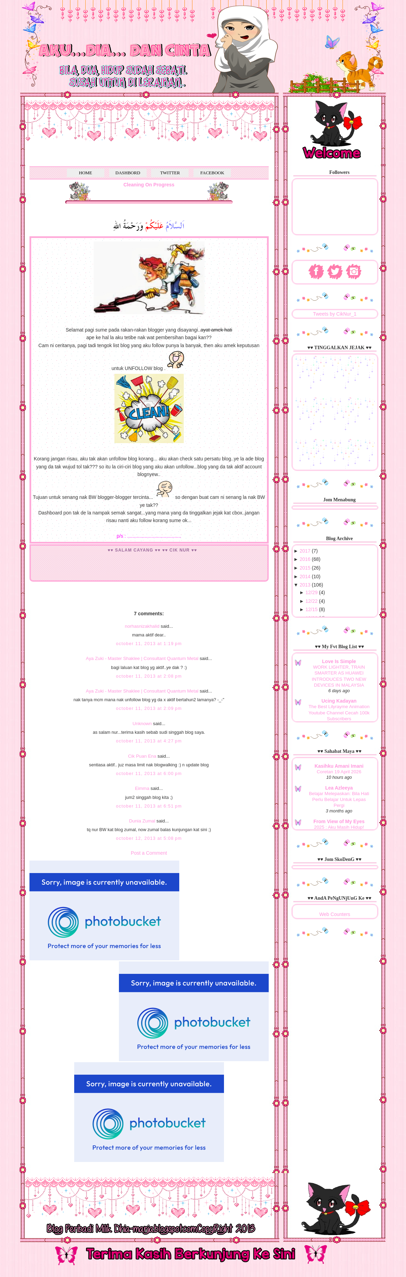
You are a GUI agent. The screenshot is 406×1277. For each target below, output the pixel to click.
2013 (305, 585)
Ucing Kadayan (338, 701)
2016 (305, 559)
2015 (305, 568)
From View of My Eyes (339, 821)
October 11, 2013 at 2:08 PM (149, 676)
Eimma (142, 788)
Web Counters (334, 914)
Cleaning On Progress (148, 184)
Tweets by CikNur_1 (334, 314)
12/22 (311, 601)
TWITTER (170, 172)
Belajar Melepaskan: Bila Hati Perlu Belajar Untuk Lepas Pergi (339, 799)
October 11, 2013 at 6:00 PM (149, 773)
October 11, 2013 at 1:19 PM (149, 643)
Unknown (142, 723)
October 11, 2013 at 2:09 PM (149, 708)
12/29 (311, 592)
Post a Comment (149, 853)
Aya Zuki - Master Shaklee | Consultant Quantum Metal (142, 658)
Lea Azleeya (339, 788)
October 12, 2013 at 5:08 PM (149, 838)
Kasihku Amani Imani (338, 766)
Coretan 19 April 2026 (339, 771)
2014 (305, 576)
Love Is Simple (339, 661)
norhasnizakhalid (142, 626)
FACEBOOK (212, 172)
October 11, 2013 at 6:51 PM (149, 806)
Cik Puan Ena (142, 756)
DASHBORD (127, 172)
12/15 (311, 609)
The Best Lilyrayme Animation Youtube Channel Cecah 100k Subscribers (339, 712)
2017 (305, 551)
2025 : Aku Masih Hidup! (339, 827)
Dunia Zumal (142, 821)
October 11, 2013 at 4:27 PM (149, 741)
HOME (85, 172)
